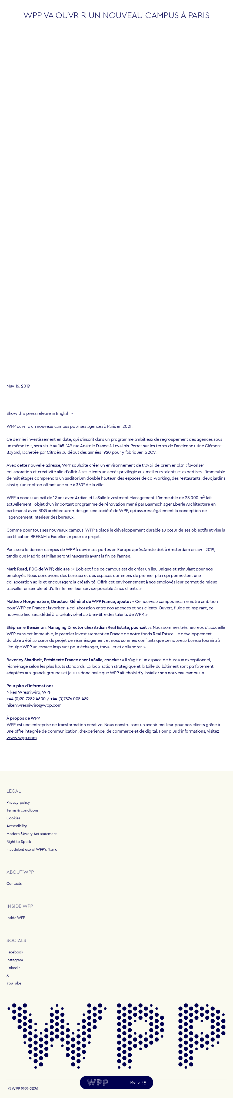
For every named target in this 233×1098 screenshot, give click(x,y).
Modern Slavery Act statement (31, 834)
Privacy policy (18, 803)
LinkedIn (13, 968)
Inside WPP (15, 918)
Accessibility (16, 826)
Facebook (14, 952)
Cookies (13, 818)
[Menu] (138, 1082)
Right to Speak (18, 842)
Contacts (14, 884)
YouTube (13, 983)
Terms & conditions (22, 810)
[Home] (97, 1082)
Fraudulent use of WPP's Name (31, 850)
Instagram (14, 960)
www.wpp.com (21, 738)
